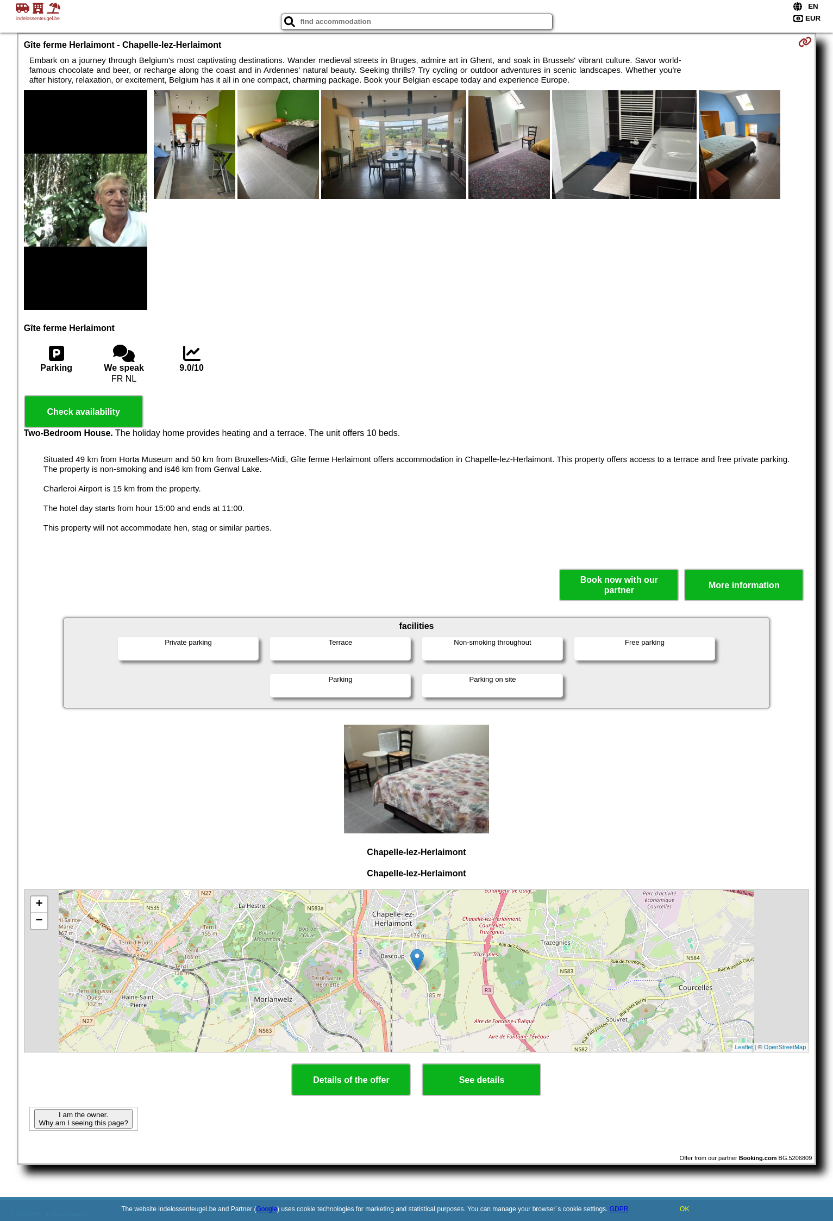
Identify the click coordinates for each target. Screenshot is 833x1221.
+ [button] (39, 904)
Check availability (83, 411)
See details (482, 1080)
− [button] (39, 921)
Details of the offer (351, 1080)
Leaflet (744, 1047)
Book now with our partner (619, 585)
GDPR (619, 1209)
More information (744, 585)
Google (266, 1209)
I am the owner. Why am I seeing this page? (83, 1119)
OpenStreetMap (785, 1047)
